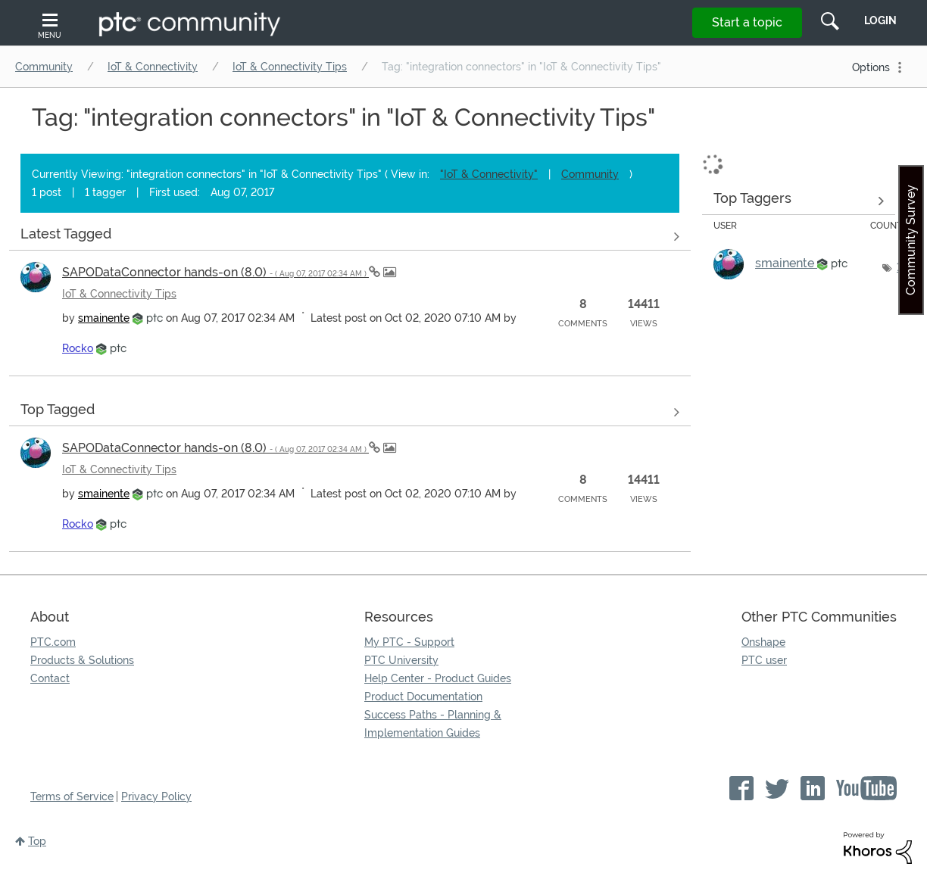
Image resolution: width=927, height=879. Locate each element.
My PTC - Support (409, 642)
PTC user (764, 660)
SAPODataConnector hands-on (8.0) (215, 272)
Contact (50, 678)
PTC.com (53, 642)
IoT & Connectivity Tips (290, 67)
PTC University (401, 660)
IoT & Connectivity (153, 67)
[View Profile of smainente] (104, 318)
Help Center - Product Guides (437, 678)
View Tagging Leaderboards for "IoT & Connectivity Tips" (798, 200)
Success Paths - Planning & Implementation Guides (432, 724)
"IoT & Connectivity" (489, 174)
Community (44, 67)
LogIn (880, 20)
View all (350, 236)
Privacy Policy (156, 796)
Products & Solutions (82, 660)
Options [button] (871, 67)
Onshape (763, 642)
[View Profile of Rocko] (77, 348)
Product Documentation (423, 696)
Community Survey (911, 240)
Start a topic (747, 22)
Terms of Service (72, 796)
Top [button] (37, 841)
